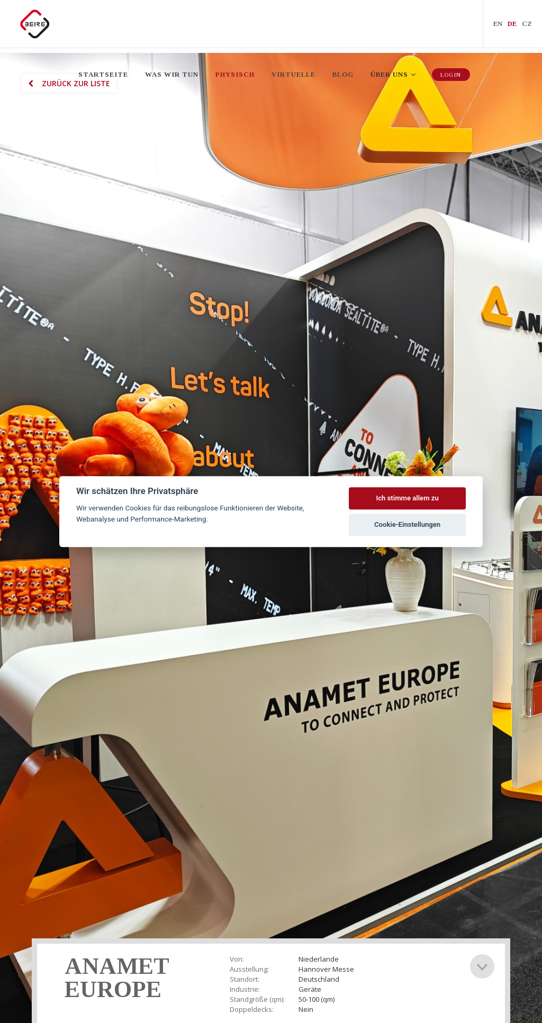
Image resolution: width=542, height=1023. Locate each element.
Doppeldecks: (252, 1009)
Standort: (244, 979)
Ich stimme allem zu (407, 498)
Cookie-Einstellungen (407, 524)
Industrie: (245, 989)
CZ (527, 26)
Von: (237, 959)
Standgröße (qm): (257, 999)
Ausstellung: (249, 969)
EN (497, 26)
